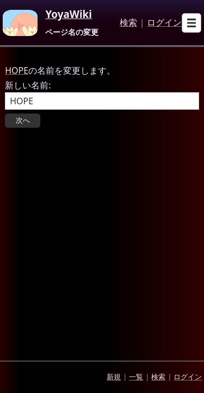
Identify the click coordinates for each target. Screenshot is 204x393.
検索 (128, 23)
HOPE (16, 70)
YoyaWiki (68, 15)
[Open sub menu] (191, 23)
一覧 (136, 377)
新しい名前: (28, 85)
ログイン (164, 23)
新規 (114, 377)
